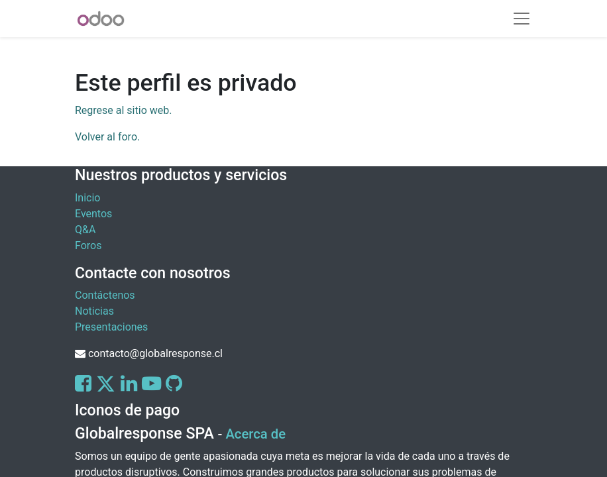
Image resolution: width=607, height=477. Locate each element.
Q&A (85, 229)
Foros (88, 245)
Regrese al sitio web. (123, 110)
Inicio (87, 197)
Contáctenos (105, 295)
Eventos (93, 213)
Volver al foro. (107, 137)
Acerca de (255, 434)
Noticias (94, 311)
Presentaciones (111, 327)
